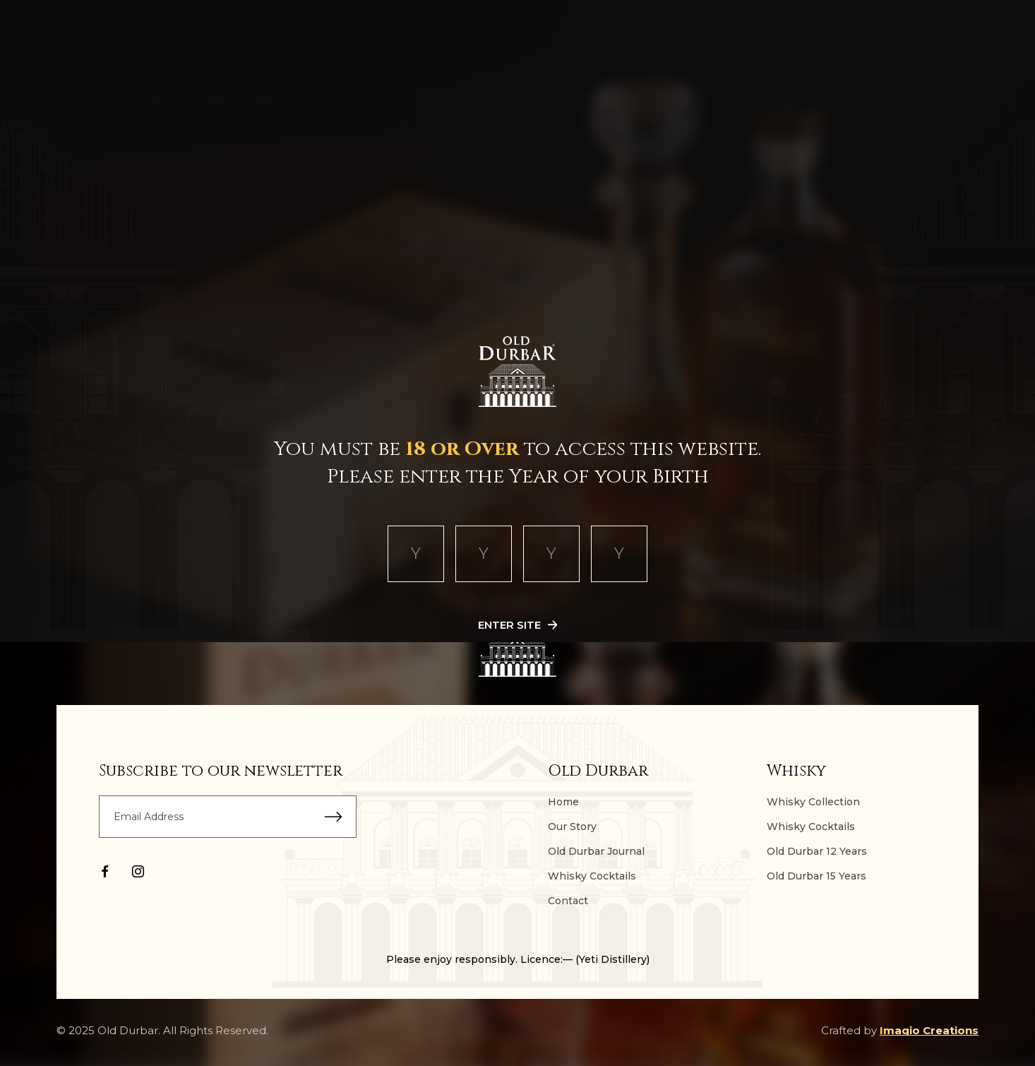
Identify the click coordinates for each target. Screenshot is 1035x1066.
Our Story (572, 826)
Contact (568, 900)
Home (563, 801)
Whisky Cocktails (592, 876)
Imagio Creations (929, 1030)
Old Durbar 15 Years (816, 876)
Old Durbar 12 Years (817, 851)
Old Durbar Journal (596, 851)
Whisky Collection (813, 801)
